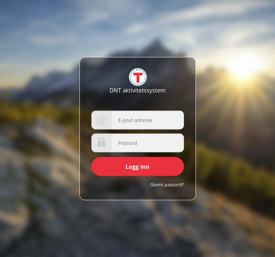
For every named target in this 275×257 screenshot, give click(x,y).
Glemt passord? (167, 184)
